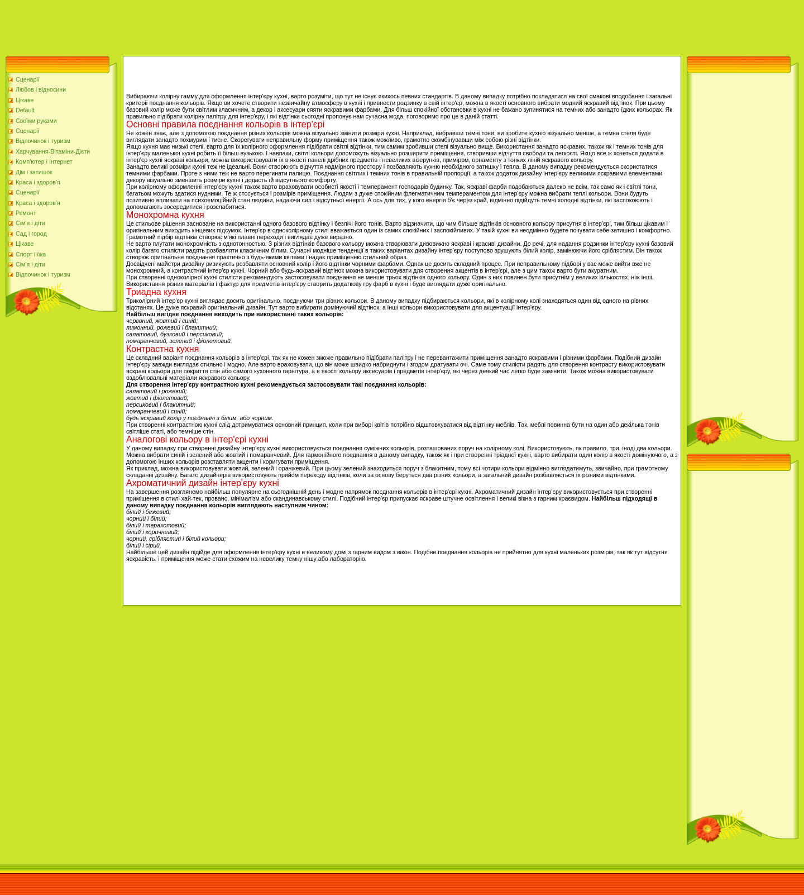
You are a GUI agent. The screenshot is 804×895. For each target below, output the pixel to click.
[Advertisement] (203, 25)
